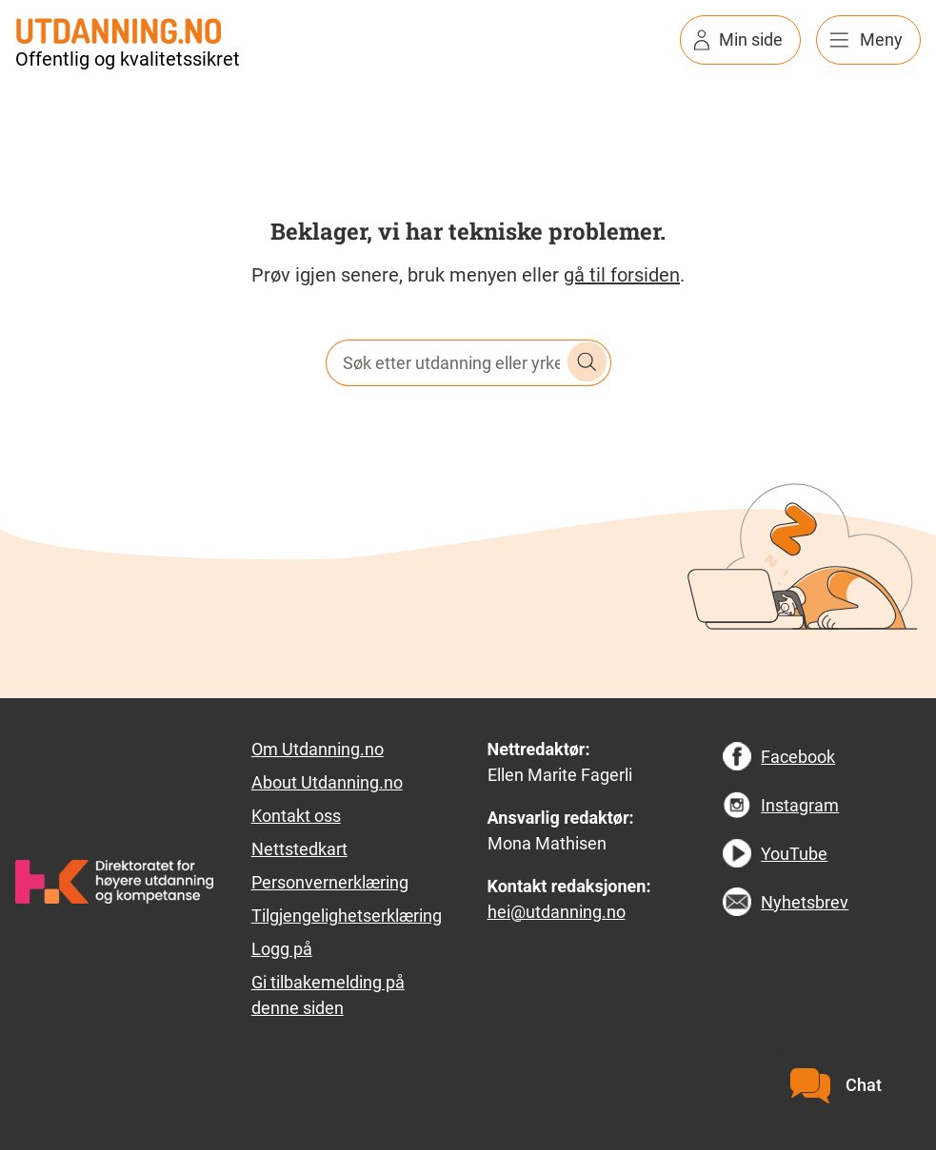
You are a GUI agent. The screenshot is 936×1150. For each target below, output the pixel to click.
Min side (751, 39)
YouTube (794, 854)
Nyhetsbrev (804, 902)
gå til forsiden (622, 274)
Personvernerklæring (329, 882)
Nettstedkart (299, 849)
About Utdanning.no (327, 782)
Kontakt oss (296, 816)
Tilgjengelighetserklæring (346, 916)
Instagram (800, 805)
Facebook (798, 757)
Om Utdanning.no (317, 749)
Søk (587, 362)
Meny (881, 39)
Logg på (281, 949)
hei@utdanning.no (557, 912)
